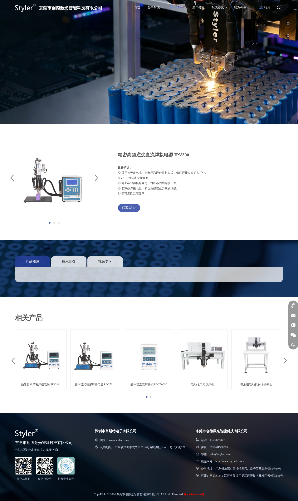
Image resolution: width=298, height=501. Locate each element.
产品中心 (177, 7)
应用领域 (198, 7)
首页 (137, 7)
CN (261, 7)
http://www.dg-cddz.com (229, 461)
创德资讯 (219, 7)
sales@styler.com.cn (221, 454)
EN (268, 7)
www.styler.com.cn (120, 440)
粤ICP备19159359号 (194, 494)
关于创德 (155, 7)
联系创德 (240, 7)
